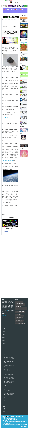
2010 (3, 411)
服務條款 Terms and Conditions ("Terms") (12, 424)
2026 (3, 328)
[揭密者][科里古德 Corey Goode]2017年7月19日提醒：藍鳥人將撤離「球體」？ (23, 123)
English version (5, 117)
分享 (6, 231)
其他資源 (21, 9)
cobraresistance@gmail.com (7, 160)
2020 (3, 337)
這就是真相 (4, 424)
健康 (17, 303)
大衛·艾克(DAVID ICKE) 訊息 (20, 311)
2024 (3, 331)
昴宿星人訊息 (18, 314)
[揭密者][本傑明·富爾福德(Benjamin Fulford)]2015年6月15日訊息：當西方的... (9, 371)
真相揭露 (12, 9)
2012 (3, 408)
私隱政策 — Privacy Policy (21, 424)
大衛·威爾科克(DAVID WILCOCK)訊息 (21, 308)
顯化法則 (22, 323)
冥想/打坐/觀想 (22, 303)
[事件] (21, 21)
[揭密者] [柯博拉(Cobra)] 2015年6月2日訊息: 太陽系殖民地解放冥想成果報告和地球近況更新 (9, 394)
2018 (3, 340)
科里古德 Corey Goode (19, 320)
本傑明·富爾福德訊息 (19, 315)
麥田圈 (7, 308)
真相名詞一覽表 (4, 315)
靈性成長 (17, 323)
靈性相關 (17, 9)
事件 (7, 310)
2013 (3, 406)
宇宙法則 (17, 312)
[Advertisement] (10, 266)
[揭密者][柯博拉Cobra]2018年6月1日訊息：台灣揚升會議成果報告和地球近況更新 (23, 113)
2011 (3, 409)
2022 (3, 334)
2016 (3, 343)
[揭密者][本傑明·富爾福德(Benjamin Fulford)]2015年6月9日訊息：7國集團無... (9, 378)
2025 (3, 329)
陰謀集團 (10, 308)
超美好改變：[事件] (7, 9)
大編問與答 (17, 306)
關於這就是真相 (6, 12)
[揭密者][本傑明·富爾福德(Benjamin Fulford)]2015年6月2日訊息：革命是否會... (9, 388)
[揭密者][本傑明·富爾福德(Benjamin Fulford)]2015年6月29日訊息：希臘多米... (9, 358)
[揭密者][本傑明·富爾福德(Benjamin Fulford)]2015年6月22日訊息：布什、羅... (9, 365)
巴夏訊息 (22, 312)
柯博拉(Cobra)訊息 (18, 317)
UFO (5, 308)
